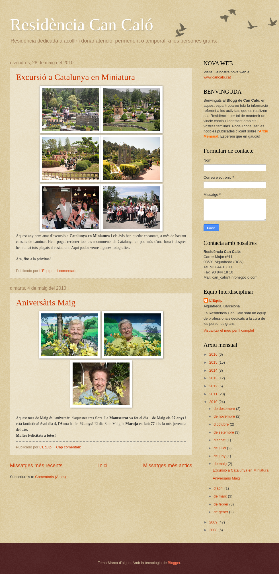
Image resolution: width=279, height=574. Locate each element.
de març (221, 496)
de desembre (225, 408)
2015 (213, 362)
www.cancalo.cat (217, 77)
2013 (213, 378)
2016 (213, 354)
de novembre (225, 416)
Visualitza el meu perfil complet (229, 330)
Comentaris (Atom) (50, 477)
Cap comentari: (69, 447)
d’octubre (222, 424)
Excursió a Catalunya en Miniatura (75, 77)
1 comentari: (66, 271)
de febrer (221, 504)
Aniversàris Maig (45, 302)
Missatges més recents (36, 465)
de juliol (220, 448)
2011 (213, 394)
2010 (213, 402)
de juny (220, 456)
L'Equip (216, 300)
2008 (213, 530)
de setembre (224, 432)
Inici (102, 465)
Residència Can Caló (81, 24)
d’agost (220, 440)
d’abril (219, 488)
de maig (220, 464)
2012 (213, 386)
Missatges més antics (167, 465)
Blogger (174, 563)
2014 (213, 370)
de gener (221, 512)
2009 (213, 522)
